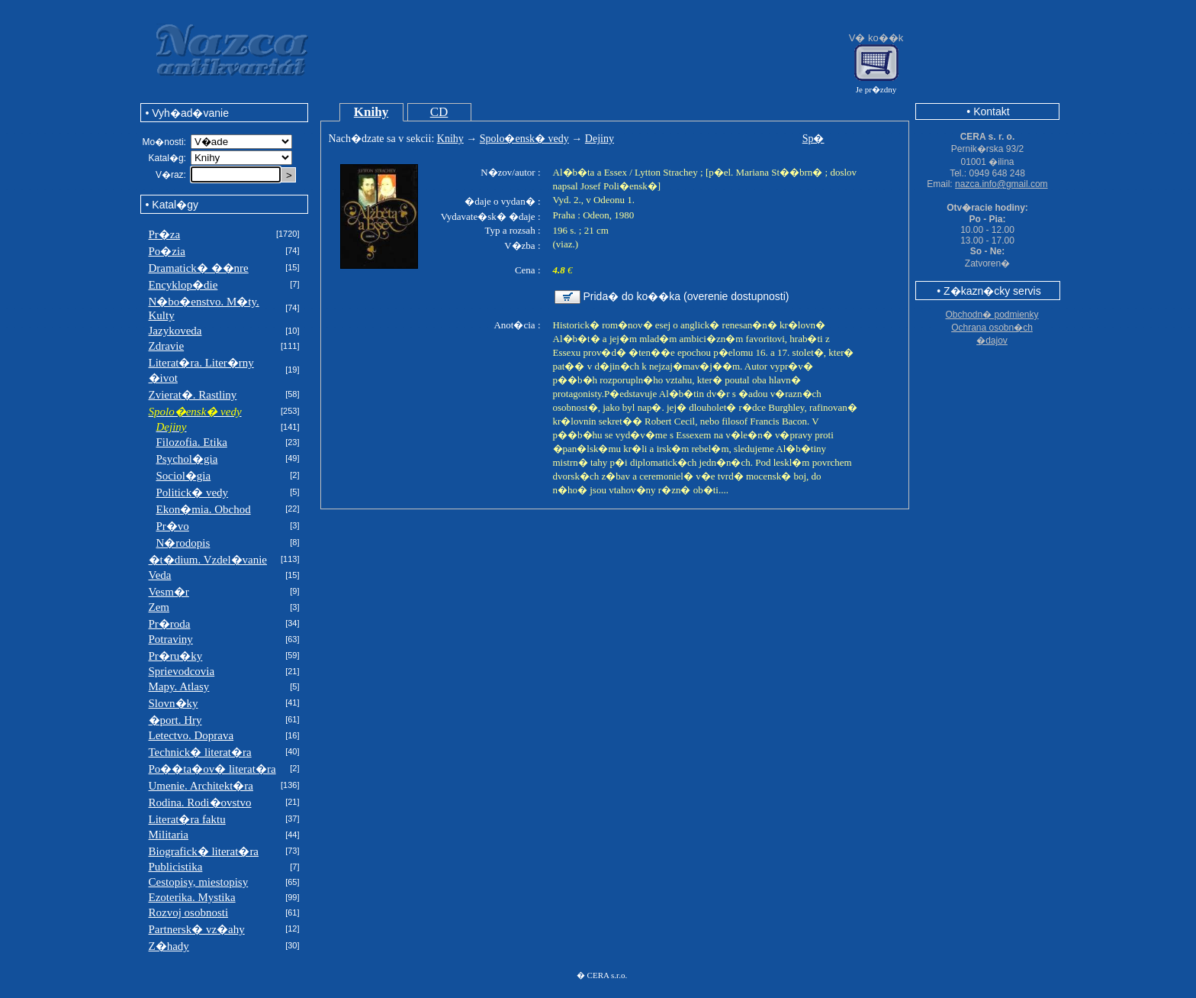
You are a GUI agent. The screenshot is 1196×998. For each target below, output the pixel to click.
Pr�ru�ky (176, 656)
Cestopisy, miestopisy (199, 882)
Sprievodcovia (182, 671)
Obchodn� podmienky (991, 314)
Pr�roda (170, 624)
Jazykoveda (175, 331)
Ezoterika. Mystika (192, 897)
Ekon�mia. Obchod (203, 509)
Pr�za (165, 234)
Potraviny (171, 639)
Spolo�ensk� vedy (524, 138)
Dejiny (599, 138)
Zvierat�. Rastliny (193, 395)
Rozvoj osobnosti (189, 912)
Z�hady (169, 946)
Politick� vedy (192, 492)
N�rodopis (183, 543)
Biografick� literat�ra (204, 851)
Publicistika (176, 867)
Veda (160, 575)
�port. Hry (175, 720)
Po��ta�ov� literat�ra (212, 769)
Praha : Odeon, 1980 (594, 215)
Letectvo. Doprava (191, 735)
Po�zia (167, 251)
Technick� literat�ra (200, 752)
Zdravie (167, 346)
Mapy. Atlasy (179, 686)
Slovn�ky (173, 703)
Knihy (371, 112)
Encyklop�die (183, 285)
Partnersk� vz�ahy (197, 929)
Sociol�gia (183, 476)
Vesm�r (169, 592)
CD (439, 112)
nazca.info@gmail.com (1001, 184)
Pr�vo (172, 526)
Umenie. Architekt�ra (201, 786)
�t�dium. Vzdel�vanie (208, 560)
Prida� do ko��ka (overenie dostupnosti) (686, 296)
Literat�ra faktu (187, 819)
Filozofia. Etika (191, 442)
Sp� (813, 138)
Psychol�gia (187, 459)
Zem (159, 607)
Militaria (169, 834)
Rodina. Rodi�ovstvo (200, 802)
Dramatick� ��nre (199, 268)
